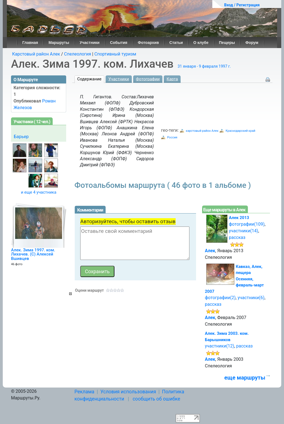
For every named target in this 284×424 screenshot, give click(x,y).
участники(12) (219, 346)
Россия (172, 137)
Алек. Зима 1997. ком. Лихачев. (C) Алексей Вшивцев (33, 254)
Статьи (176, 42)
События (118, 42)
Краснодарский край (240, 131)
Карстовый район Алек (36, 54)
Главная (30, 42)
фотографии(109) (247, 224)
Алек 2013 (239, 217)
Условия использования (128, 391)
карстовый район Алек (202, 131)
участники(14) (243, 230)
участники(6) (251, 297)
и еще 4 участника (39, 192)
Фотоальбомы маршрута (162, 185)
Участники (90, 42)
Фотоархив (148, 42)
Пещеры (227, 42)
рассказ (237, 237)
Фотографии (148, 79)
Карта (172, 79)
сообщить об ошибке (156, 399)
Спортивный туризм (115, 54)
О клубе (200, 42)
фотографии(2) (220, 297)
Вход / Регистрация (242, 5)
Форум (251, 42)
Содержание (89, 79)
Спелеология (77, 54)
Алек (210, 250)
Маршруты (59, 42)
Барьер (21, 136)
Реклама (84, 391)
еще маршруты (244, 377)
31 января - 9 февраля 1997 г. (204, 66)
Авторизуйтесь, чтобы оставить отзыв (128, 221)
